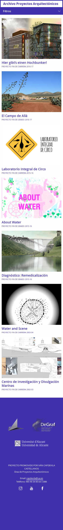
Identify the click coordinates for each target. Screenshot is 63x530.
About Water (11, 222)
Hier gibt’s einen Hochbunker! (24, 62)
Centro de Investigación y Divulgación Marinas (30, 384)
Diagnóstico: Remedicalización (25, 275)
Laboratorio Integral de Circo (24, 169)
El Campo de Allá (14, 116)
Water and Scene (14, 328)
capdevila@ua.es (34, 478)
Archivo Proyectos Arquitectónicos (30, 3)
